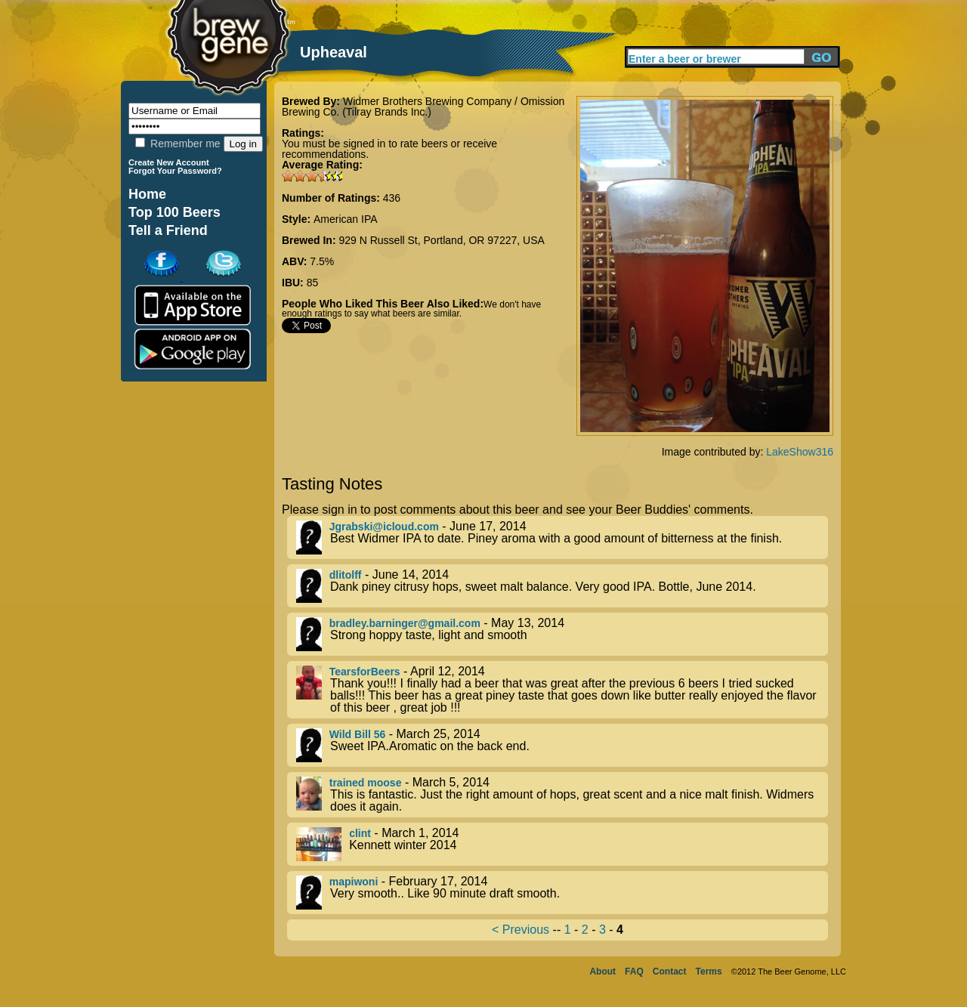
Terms (709, 971)
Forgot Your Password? (175, 170)
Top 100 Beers (174, 212)
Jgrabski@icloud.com (384, 526)
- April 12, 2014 (562, 690)
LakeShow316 (799, 452)
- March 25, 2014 (562, 745)
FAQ (634, 971)
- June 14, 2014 (562, 586)
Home (147, 194)
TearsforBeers (364, 672)
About (602, 971)
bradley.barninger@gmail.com (404, 623)
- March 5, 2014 (562, 795)
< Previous (520, 929)
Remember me (177, 143)
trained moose (365, 783)
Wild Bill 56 (357, 734)
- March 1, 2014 (562, 844)
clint (360, 833)
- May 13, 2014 (562, 634)
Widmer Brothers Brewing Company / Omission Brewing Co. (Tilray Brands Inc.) (423, 106)
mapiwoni (353, 882)
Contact (670, 971)
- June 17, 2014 (562, 537)
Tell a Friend (168, 230)
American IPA (346, 219)
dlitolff (345, 575)
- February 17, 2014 (562, 893)
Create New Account (168, 162)
